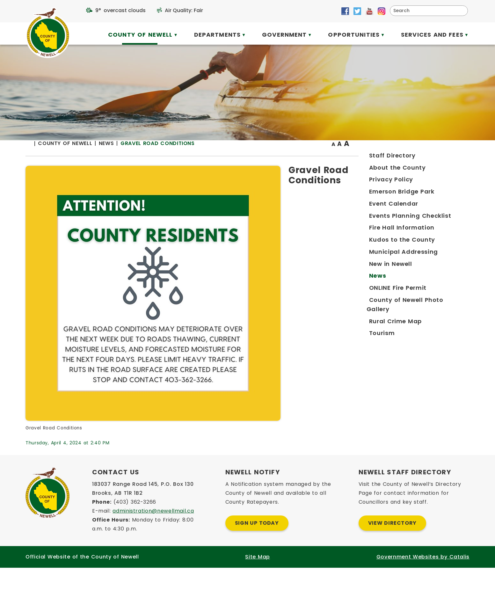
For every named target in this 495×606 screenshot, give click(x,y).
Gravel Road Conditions (281, 156)
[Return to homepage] (155, 157)
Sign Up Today (257, 561)
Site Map (257, 595)
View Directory (392, 561)
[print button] (454, 157)
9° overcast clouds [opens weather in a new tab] (120, 10)
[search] (424, 10)
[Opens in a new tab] (345, 11)
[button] (460, 10)
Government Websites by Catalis (423, 595)
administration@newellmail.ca (153, 549)
